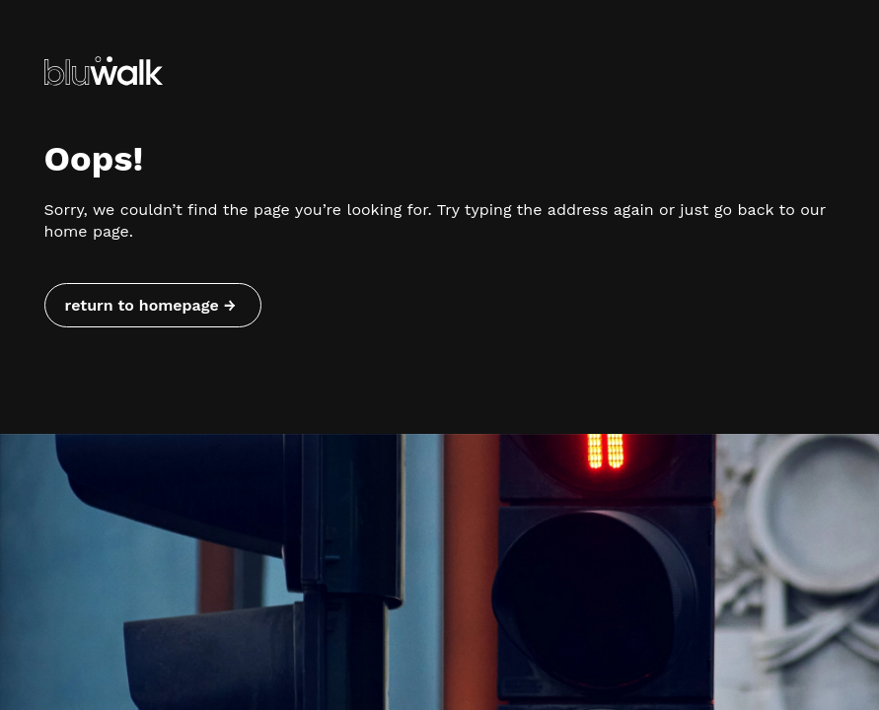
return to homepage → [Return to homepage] (150, 305)
